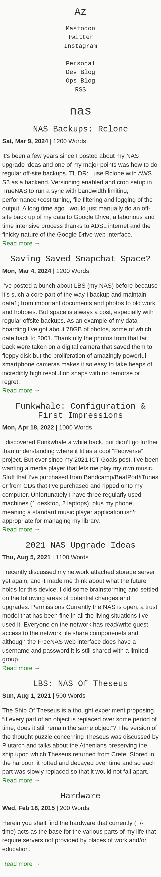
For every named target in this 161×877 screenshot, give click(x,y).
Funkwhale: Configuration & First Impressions (80, 411)
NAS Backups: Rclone (80, 129)
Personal (80, 63)
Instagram (80, 46)
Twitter (80, 37)
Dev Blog (80, 72)
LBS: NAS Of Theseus (80, 684)
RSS (80, 89)
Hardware (80, 796)
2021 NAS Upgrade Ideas (80, 545)
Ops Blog (80, 81)
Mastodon (80, 28)
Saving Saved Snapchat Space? (80, 259)
